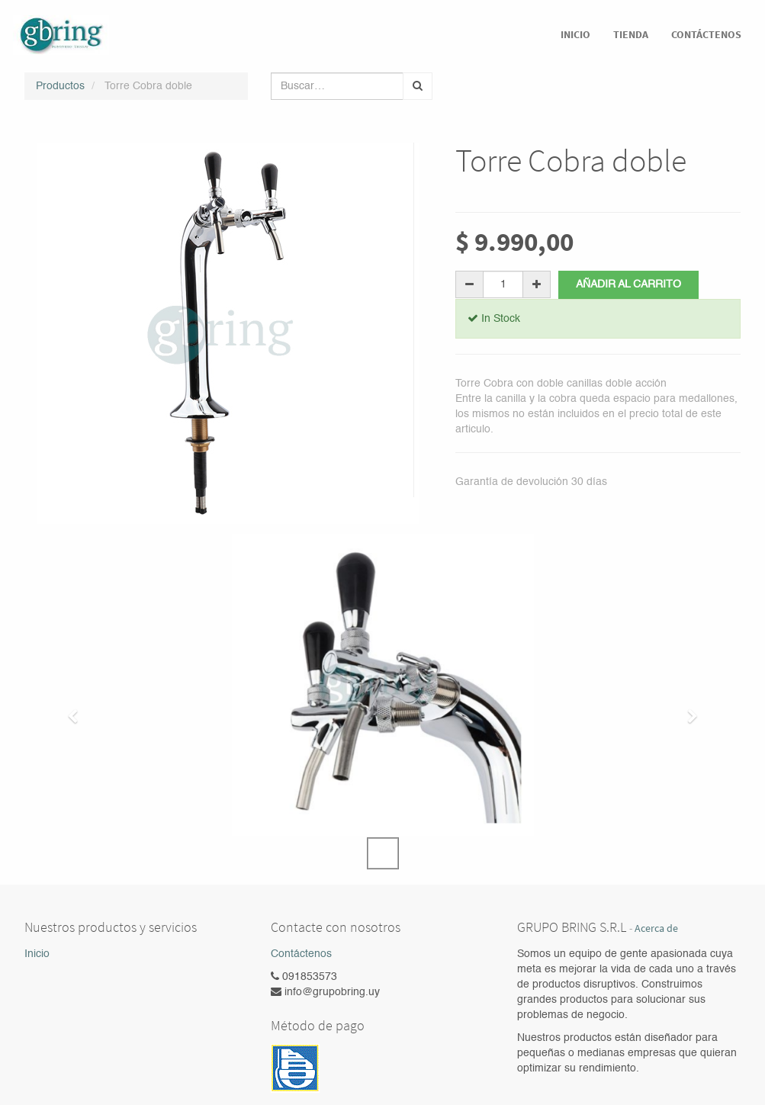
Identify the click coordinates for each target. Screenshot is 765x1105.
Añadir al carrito (628, 284)
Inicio (37, 954)
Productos (60, 86)
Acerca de (656, 928)
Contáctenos (301, 954)
